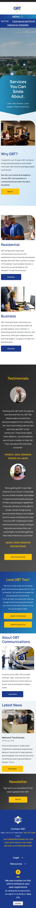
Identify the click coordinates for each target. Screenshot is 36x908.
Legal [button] (16, 857)
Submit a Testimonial (18, 616)
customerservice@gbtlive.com (18, 839)
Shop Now (11, 277)
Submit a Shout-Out (18, 624)
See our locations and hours (18, 846)
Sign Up (10, 191)
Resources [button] (16, 863)
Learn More (12, 694)
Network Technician (13, 737)
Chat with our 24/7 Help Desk (18, 842)
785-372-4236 (29, 832)
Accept (18, 903)
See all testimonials (18, 557)
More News (12, 769)
